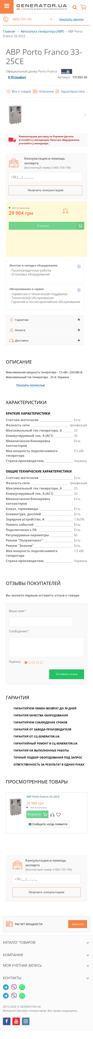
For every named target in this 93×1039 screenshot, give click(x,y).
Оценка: (15, 661)
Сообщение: (19, 631)
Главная (9, 31)
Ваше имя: (17, 611)
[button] (6, 19)
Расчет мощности (24, 924)
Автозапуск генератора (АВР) (42, 31)
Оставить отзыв (66, 674)
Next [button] (85, 115)
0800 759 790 (22, 19)
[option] (46, 814)
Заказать (78, 924)
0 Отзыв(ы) (17, 77)
